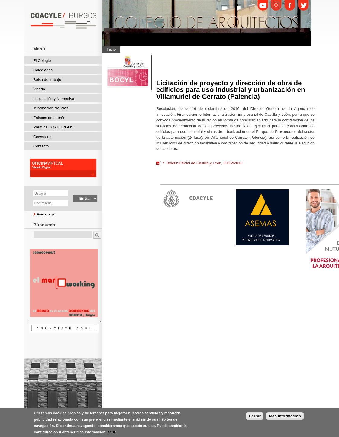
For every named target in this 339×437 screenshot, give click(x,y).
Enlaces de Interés (49, 117)
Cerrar (255, 416)
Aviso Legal (46, 214)
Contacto (41, 146)
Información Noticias (50, 108)
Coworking (42, 136)
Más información (285, 416)
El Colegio (42, 60)
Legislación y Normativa (53, 98)
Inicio (111, 49)
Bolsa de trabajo (47, 79)
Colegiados (43, 70)
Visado (39, 89)
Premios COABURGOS (53, 127)
